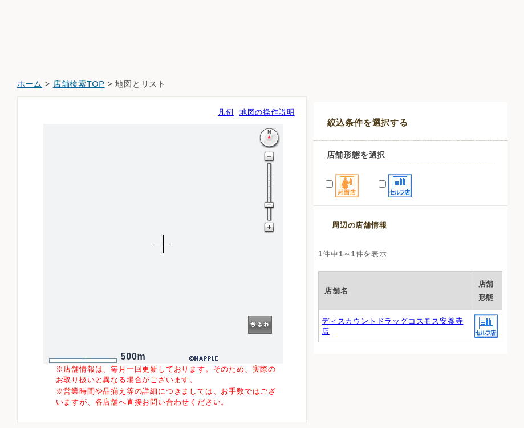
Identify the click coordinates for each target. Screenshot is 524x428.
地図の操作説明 (267, 112)
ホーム (29, 83)
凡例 (226, 112)
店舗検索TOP (79, 83)
